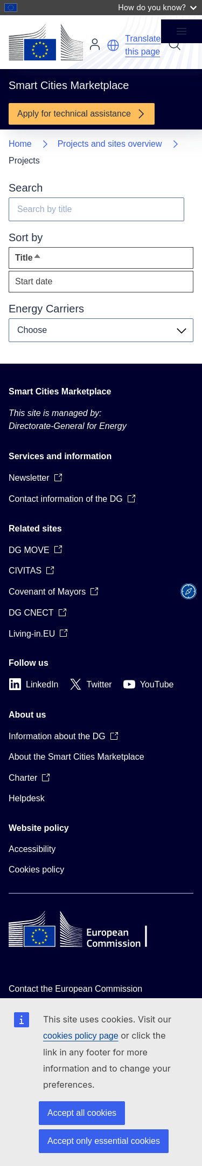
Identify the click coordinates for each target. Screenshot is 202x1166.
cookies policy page (81, 1035)
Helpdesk (27, 798)
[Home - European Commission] (46, 42)
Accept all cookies (81, 1112)
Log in (94, 44)
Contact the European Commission (75, 988)
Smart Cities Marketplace (60, 391)
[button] (113, 45)
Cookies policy (36, 869)
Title (48, 260)
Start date (33, 281)
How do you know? (157, 7)
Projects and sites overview (110, 143)
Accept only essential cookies (103, 1140)
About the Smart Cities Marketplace (76, 756)
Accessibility (32, 849)
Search (174, 44)
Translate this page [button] (143, 45)
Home (20, 143)
